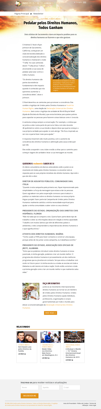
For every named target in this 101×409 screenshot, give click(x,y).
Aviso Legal (92, 405)
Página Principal (21, 13)
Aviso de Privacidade (69, 403)
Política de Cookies (82, 403)
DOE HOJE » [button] (50, 313)
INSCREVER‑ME (29, 395)
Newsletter (38, 13)
